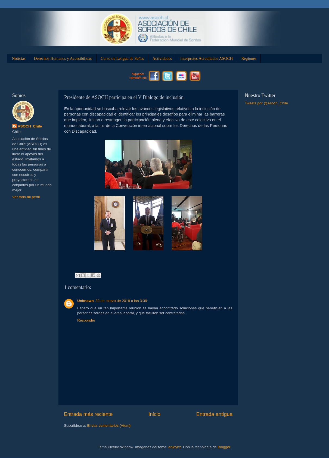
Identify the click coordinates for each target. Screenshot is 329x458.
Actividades (162, 58)
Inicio (154, 414)
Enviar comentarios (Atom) (109, 425)
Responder (86, 320)
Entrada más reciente (88, 414)
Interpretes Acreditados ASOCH (206, 58)
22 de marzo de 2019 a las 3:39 (121, 301)
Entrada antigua (214, 414)
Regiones (248, 58)
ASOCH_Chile (30, 126)
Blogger (224, 447)
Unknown (85, 301)
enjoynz (174, 447)
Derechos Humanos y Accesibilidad (63, 58)
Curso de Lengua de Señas (122, 58)
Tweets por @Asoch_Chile (266, 103)
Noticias (19, 58)
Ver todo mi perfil (26, 197)
